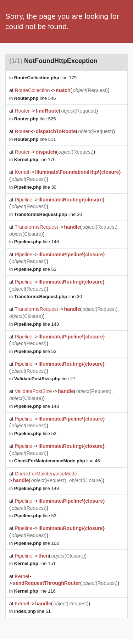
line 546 (35, 98)
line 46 (57, 460)
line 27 (45, 378)
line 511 (35, 139)
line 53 (35, 269)
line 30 (35, 187)
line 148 (36, 241)
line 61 (32, 611)
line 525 (35, 118)
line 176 (35, 159)
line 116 (35, 591)
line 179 (45, 77)
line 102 (36, 543)
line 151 (35, 563)
